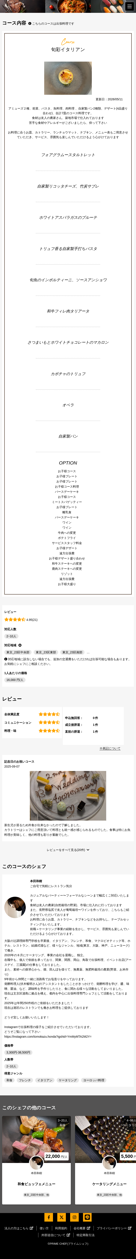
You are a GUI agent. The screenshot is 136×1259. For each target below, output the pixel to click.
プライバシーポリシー (114, 1228)
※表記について (110, 748)
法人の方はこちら (19, 1228)
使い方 (44, 1228)
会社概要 (82, 1228)
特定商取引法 (86, 1235)
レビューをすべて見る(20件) (66, 850)
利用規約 (61, 1228)
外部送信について (55, 1235)
